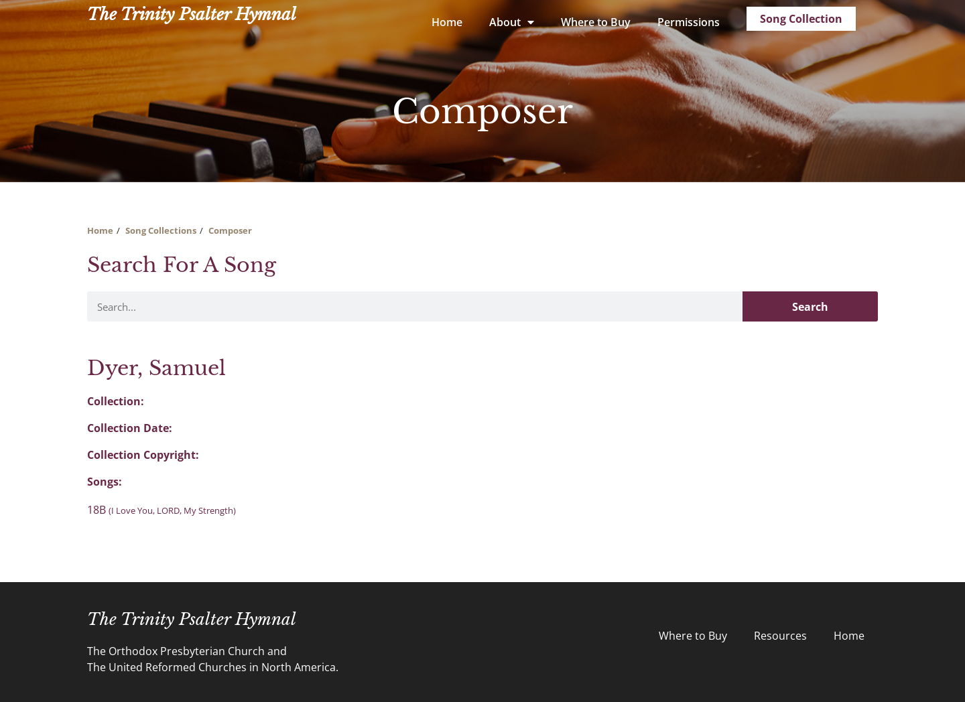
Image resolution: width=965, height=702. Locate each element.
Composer (230, 230)
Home (447, 22)
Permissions (688, 22)
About (511, 22)
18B (161, 509)
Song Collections (160, 230)
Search (810, 306)
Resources (780, 635)
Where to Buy (596, 22)
